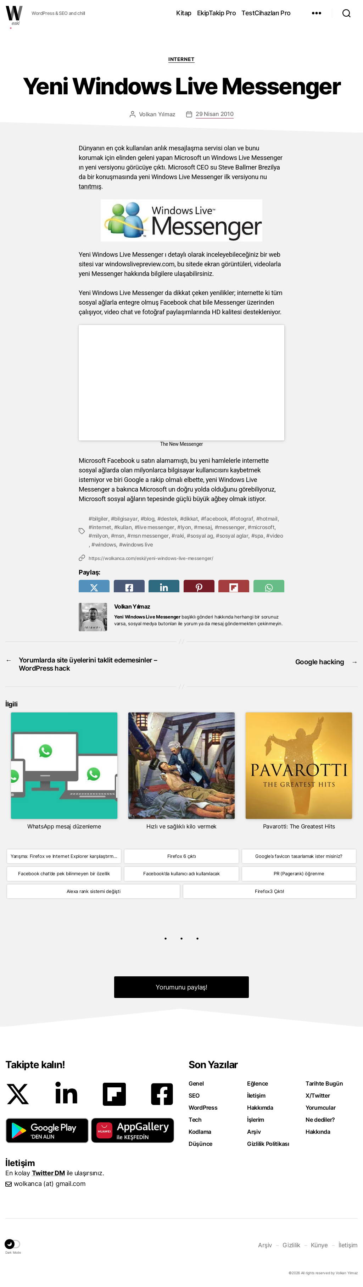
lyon (215, 527)
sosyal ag (239, 535)
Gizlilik (294, 1244)
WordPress (203, 1107)
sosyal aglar (107, 544)
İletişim (256, 1095)
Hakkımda (260, 1107)
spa (133, 544)
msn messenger (184, 535)
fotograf (250, 518)
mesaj (234, 527)
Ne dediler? (320, 1120)
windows (176, 544)
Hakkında (318, 1132)
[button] (47, 1130)
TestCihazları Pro (266, 13)
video (151, 544)
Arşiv (254, 1132)
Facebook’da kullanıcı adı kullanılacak (181, 874)
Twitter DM (48, 1173)
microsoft (104, 535)
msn (152, 535)
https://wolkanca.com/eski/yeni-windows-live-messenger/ (151, 558)
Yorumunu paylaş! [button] (181, 987)
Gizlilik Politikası (268, 1144)
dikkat (195, 518)
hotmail (101, 527)
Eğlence (257, 1083)
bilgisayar (127, 518)
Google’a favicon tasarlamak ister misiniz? (298, 856)
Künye (321, 1244)
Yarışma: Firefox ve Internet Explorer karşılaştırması (65, 856)
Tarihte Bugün (324, 1083)
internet (127, 527)
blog (151, 518)
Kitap (183, 13)
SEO (194, 1095)
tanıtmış (90, 186)
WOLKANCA (14, 13)
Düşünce (200, 1144)
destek (172, 518)
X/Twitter (318, 1095)
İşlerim (255, 1120)
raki (215, 535)
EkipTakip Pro (216, 13)
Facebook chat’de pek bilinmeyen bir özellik (64, 874)
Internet (181, 59)
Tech (195, 1120)
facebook (221, 518)
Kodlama (200, 1132)
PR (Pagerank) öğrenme (299, 874)
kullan (151, 527)
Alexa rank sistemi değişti (94, 891)
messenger (262, 527)
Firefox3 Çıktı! (269, 891)
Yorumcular (320, 1107)
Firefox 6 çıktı (181, 856)
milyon (131, 535)
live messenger (184, 527)
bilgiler (100, 518)
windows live (210, 544)
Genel (196, 1083)
